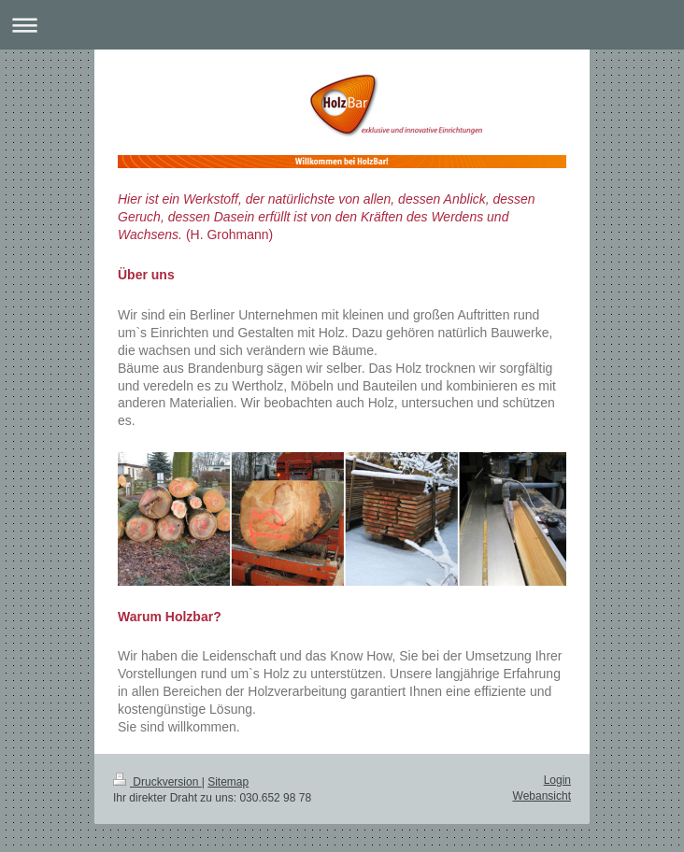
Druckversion (157, 781)
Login (557, 780)
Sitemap (228, 781)
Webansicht (542, 795)
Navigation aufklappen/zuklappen (342, 25)
